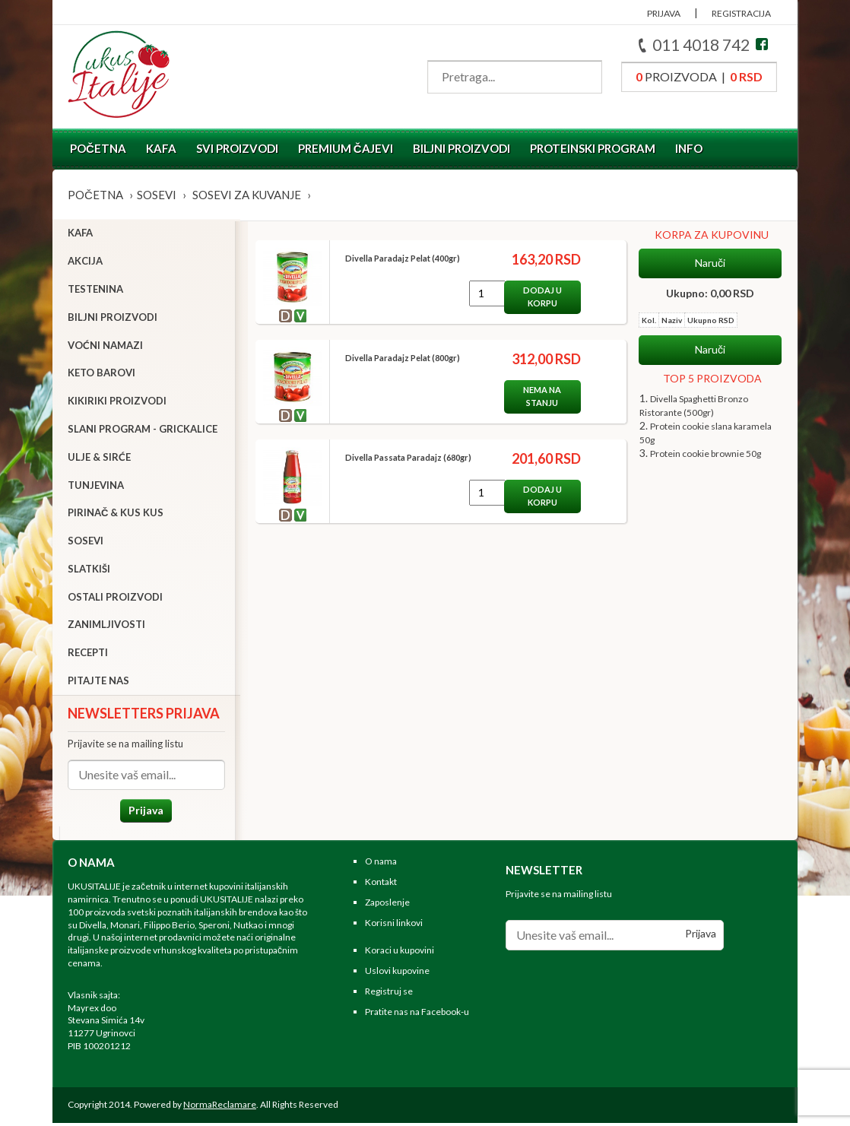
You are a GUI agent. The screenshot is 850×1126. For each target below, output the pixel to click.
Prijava (143, 811)
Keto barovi (101, 375)
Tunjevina (96, 487)
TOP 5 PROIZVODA (712, 378)
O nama (381, 865)
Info (689, 148)
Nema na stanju (537, 396)
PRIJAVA (663, 13)
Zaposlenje (387, 905)
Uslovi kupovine (397, 974)
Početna (98, 148)
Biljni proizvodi (461, 148)
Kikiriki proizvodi (117, 402)
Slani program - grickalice (142, 430)
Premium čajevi (345, 148)
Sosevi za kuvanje (246, 194)
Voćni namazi (105, 347)
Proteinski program (592, 148)
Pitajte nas (98, 682)
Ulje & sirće (99, 458)
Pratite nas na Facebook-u (417, 1014)
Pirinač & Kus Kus (115, 515)
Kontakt (381, 885)
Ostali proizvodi (115, 598)
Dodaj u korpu (537, 296)
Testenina (95, 290)
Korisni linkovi (394, 925)
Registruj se (389, 995)
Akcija (85, 262)
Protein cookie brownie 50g (705, 453)
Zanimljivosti (106, 626)
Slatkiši (89, 570)
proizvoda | (699, 76)
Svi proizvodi (237, 148)
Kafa (161, 148)
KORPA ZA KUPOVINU (712, 234)
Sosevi (156, 194)
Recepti (88, 655)
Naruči (710, 263)
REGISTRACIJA (741, 13)
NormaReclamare (219, 1107)
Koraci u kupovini (399, 953)
